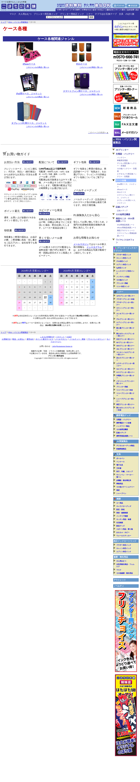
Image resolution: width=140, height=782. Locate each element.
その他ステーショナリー (125, 487)
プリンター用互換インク (46, 14)
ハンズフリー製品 (122, 426)
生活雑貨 (119, 523)
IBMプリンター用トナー (125, 346)
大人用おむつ (24, 14)
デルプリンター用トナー (125, 319)
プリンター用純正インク (72, 14)
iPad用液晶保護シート (126, 225)
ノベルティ (119, 586)
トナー (89, 14)
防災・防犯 (120, 509)
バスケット (60, 337)
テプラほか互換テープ (106, 14)
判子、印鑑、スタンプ (124, 471)
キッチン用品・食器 (123, 519)
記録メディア (122, 207)
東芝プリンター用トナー (125, 404)
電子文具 (119, 465)
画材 (118, 490)
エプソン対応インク (123, 265)
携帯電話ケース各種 (123, 423)
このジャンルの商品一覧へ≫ (37, 67)
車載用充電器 (122, 160)
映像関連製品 (121, 449)
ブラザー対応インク (123, 255)
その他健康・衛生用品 (124, 573)
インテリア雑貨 (122, 516)
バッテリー (121, 158)
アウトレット (120, 580)
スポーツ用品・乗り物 (124, 529)
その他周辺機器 (123, 214)
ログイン (118, 26)
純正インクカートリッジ (125, 541)
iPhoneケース (29, 64)
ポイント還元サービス (44, 339)
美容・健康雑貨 (122, 513)
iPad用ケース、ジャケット (29, 93)
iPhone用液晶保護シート (126, 228)
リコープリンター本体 (124, 390)
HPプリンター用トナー (124, 342)
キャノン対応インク (123, 258)
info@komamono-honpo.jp (62, 346)
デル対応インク (122, 261)
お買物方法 (6, 339)
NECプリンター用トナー (125, 369)
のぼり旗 (130, 14)
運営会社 (30, 339)
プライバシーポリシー (96, 339)
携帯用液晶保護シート (124, 436)
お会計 (69, 337)
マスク (13, 14)
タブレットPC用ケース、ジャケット (29, 123)
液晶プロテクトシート (126, 230)
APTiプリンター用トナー (125, 296)
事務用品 (119, 484)
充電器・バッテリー (125, 154)
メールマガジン (81, 244)
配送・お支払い (18, 339)
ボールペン (120, 458)
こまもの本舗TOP (47, 337)
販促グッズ (120, 526)
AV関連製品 (122, 441)
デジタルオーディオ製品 (125, 446)
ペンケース (120, 462)
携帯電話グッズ (123, 415)
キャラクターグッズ (123, 506)
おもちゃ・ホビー (122, 532)
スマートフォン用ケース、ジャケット (81, 91)
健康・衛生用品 (121, 557)
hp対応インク (121, 268)
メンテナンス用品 (122, 277)
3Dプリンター (122, 150)
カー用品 (119, 503)
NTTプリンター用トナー (125, 372)
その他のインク (122, 280)
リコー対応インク (122, 286)
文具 (121, 14)
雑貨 (119, 499)
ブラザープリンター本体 (125, 299)
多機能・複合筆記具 (123, 480)
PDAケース (81, 64)
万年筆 (118, 468)
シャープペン (121, 493)
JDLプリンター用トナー (125, 349)
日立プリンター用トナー (125, 339)
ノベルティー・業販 (77, 339)
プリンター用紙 (122, 283)
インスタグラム (94, 247)
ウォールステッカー (123, 536)
